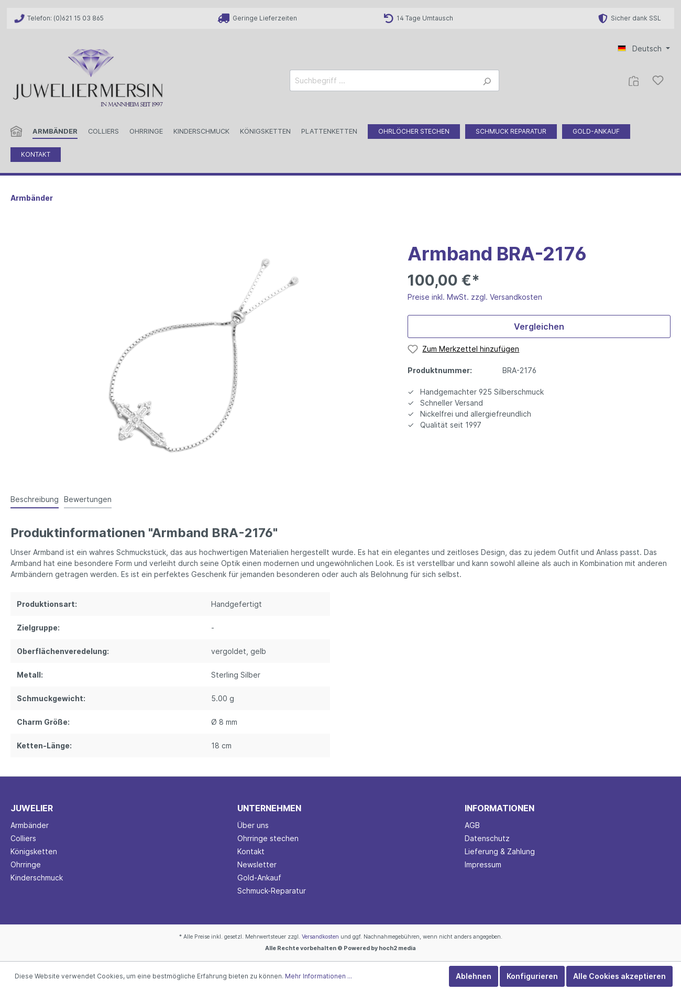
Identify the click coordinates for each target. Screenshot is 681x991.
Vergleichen (539, 326)
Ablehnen (473, 976)
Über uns (253, 825)
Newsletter (257, 864)
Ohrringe (25, 864)
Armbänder (29, 825)
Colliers (23, 838)
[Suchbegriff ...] (382, 80)
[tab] (34, 498)
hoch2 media (397, 948)
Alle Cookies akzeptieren (619, 976)
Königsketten (33, 851)
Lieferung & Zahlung (500, 851)
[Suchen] (487, 80)
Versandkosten (320, 936)
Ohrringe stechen (268, 838)
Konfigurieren (532, 976)
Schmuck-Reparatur (271, 890)
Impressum (483, 864)
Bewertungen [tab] (88, 499)
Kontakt (251, 851)
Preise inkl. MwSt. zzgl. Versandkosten (475, 296)
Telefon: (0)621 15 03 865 (59, 18)
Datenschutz (487, 838)
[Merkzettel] (658, 80)
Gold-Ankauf (259, 877)
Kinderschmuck (36, 877)
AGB (472, 825)
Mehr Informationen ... (318, 976)
